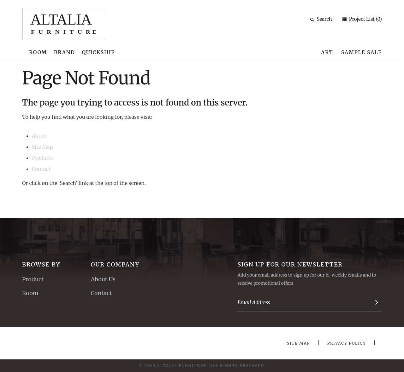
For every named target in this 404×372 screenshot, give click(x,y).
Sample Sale (361, 52)
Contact (41, 169)
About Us (103, 279)
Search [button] (321, 19)
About (39, 136)
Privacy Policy (346, 343)
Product (33, 279)
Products (43, 158)
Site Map (42, 147)
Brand (64, 52)
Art (327, 52)
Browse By (41, 264)
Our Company (115, 264)
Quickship (98, 52)
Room (38, 52)
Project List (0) (365, 19)
